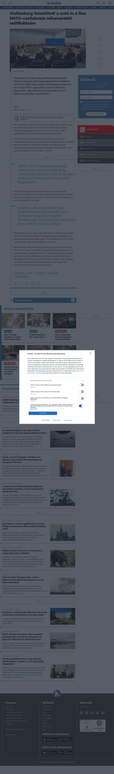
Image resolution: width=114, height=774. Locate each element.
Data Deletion (46, 420)
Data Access (57, 420)
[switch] (81, 385)
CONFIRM (43, 413)
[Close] (91, 354)
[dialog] (57, 387)
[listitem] (57, 381)
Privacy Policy (68, 420)
